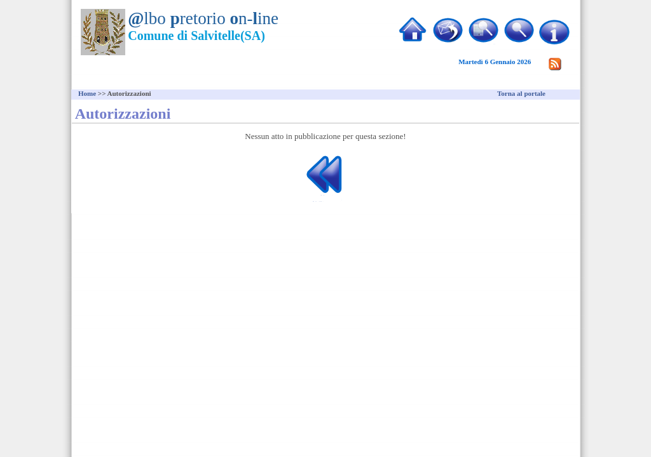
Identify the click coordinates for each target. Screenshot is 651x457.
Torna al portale (521, 93)
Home (87, 93)
